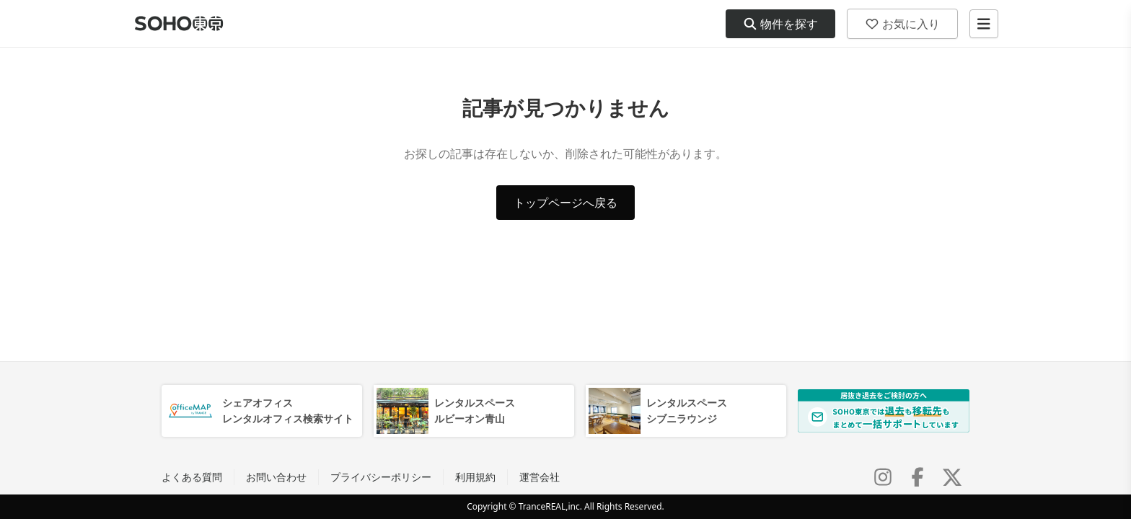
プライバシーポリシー (380, 477)
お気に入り (902, 24)
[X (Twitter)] (952, 477)
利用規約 (475, 477)
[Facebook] (917, 477)
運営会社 (539, 477)
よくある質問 (192, 477)
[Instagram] (883, 477)
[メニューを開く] (983, 23)
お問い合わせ (276, 477)
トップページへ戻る (565, 202)
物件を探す (780, 24)
